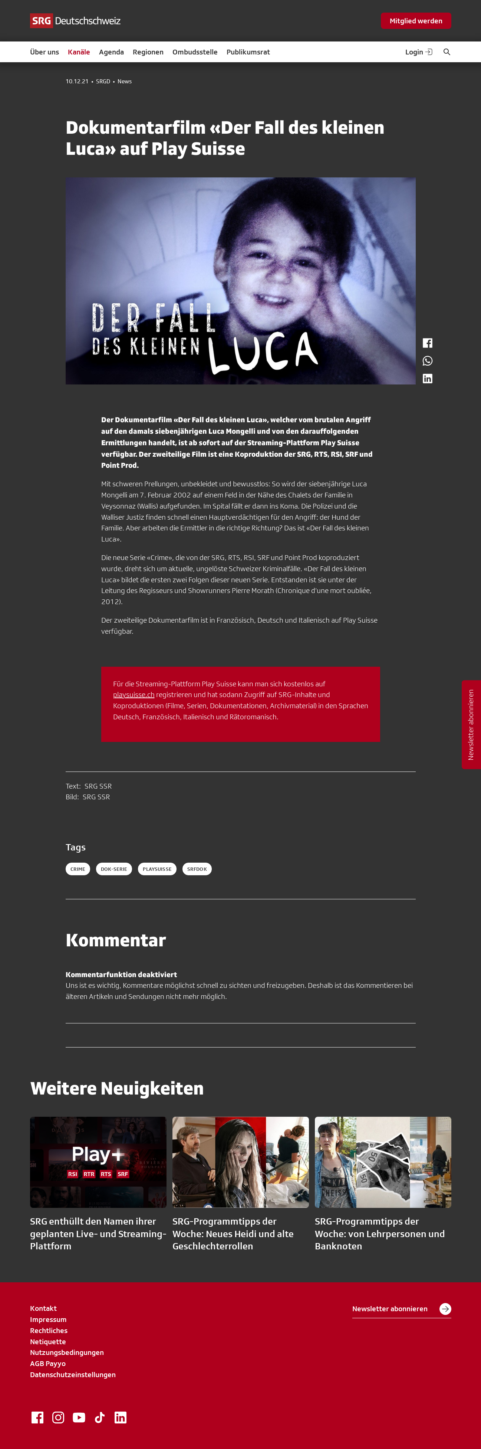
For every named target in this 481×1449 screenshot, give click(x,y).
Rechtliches (48, 1330)
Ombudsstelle (195, 52)
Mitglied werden (416, 21)
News (125, 81)
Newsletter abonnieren (401, 1309)
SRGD (103, 81)
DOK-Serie (114, 869)
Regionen (148, 52)
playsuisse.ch (134, 694)
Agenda (111, 52)
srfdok (197, 869)
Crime (78, 869)
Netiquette (48, 1342)
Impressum (48, 1319)
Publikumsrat (248, 52)
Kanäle (79, 52)
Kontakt (43, 1308)
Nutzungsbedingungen (67, 1352)
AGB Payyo (48, 1363)
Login (419, 51)
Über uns (44, 52)
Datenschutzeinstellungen (73, 1374)
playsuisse (157, 869)
